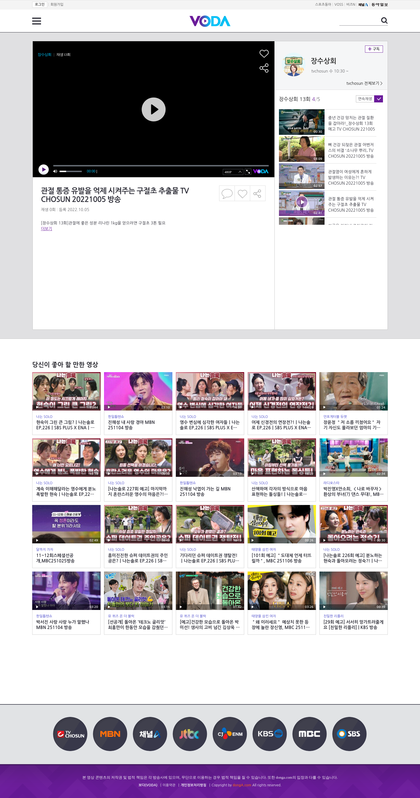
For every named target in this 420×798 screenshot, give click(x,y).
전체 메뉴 (36, 21)
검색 (384, 20)
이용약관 (169, 785)
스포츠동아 (323, 4)
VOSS (339, 4)
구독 (374, 49)
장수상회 (324, 61)
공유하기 (258, 193)
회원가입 (56, 4)
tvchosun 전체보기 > (364, 83)
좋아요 (242, 193)
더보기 (46, 229)
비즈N (350, 4)
